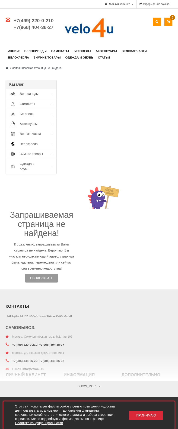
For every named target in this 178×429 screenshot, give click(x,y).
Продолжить (41, 278)
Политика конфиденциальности (39, 423)
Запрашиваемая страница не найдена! (37, 68)
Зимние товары (47, 57)
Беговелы (82, 51)
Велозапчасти (134, 51)
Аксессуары (106, 51)
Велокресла (18, 57)
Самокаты (60, 51)
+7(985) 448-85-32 (51, 361)
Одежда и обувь (79, 57)
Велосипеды (35, 51)
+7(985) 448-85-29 (24, 361)
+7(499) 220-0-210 (34, 20)
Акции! (14, 51)
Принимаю (146, 415)
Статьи (104, 57)
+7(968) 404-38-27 (34, 27)
